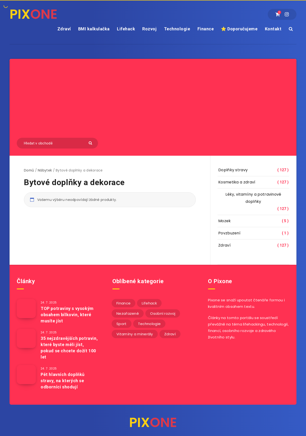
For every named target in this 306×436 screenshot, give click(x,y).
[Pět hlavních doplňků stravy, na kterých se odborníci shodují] (26, 374)
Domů (29, 170)
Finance (205, 28)
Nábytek (45, 170)
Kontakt (273, 28)
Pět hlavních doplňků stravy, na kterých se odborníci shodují (63, 380)
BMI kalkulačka (94, 28)
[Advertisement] (153, 101)
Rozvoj (149, 28)
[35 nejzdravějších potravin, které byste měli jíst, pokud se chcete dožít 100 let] (26, 338)
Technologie (177, 28)
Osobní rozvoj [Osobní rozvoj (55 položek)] (162, 313)
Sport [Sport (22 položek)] (121, 323)
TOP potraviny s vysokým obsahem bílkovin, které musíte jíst (67, 314)
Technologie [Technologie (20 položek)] (149, 323)
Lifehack (126, 28)
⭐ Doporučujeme (239, 28)
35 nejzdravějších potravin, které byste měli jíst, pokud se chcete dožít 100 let (69, 347)
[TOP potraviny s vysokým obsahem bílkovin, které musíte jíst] (26, 308)
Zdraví (64, 28)
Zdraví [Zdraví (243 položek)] (170, 334)
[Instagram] (287, 14)
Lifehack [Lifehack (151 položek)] (149, 303)
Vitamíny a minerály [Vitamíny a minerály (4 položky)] (134, 334)
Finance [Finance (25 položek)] (123, 303)
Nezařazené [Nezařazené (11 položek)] (127, 313)
